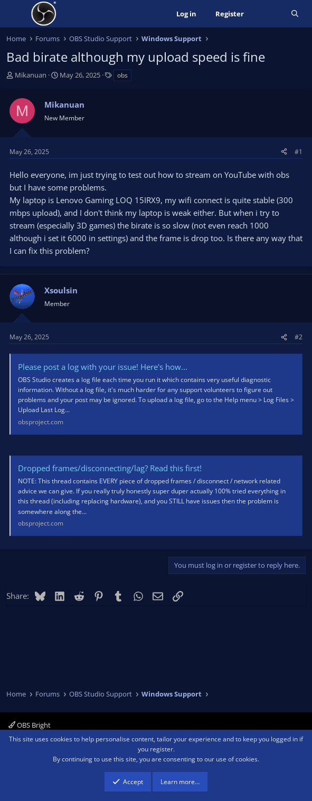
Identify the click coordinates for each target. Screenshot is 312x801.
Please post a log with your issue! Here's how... (102, 366)
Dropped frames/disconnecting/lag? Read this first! (110, 468)
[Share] (284, 151)
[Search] (295, 14)
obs (122, 75)
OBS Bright (29, 725)
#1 (298, 151)
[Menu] (15, 13)
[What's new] (267, 14)
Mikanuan (30, 75)
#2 (298, 336)
